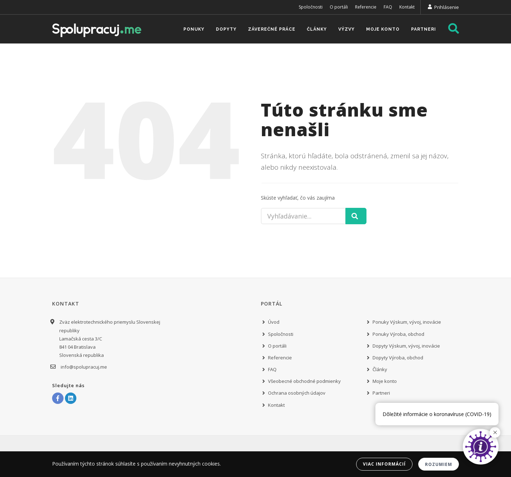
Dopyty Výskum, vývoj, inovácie (406, 346)
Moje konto (383, 29)
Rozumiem (438, 464)
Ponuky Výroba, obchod (398, 334)
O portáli (339, 7)
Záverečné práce (271, 29)
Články (317, 29)
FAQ (388, 7)
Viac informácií (384, 464)
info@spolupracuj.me (83, 367)
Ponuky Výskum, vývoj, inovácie (407, 322)
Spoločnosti (311, 7)
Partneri (423, 29)
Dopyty (226, 29)
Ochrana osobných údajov (296, 393)
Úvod (273, 322)
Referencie (365, 7)
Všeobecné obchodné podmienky (304, 381)
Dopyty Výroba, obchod (398, 357)
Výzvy (346, 29)
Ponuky (193, 29)
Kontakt (407, 7)
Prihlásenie (446, 7)
